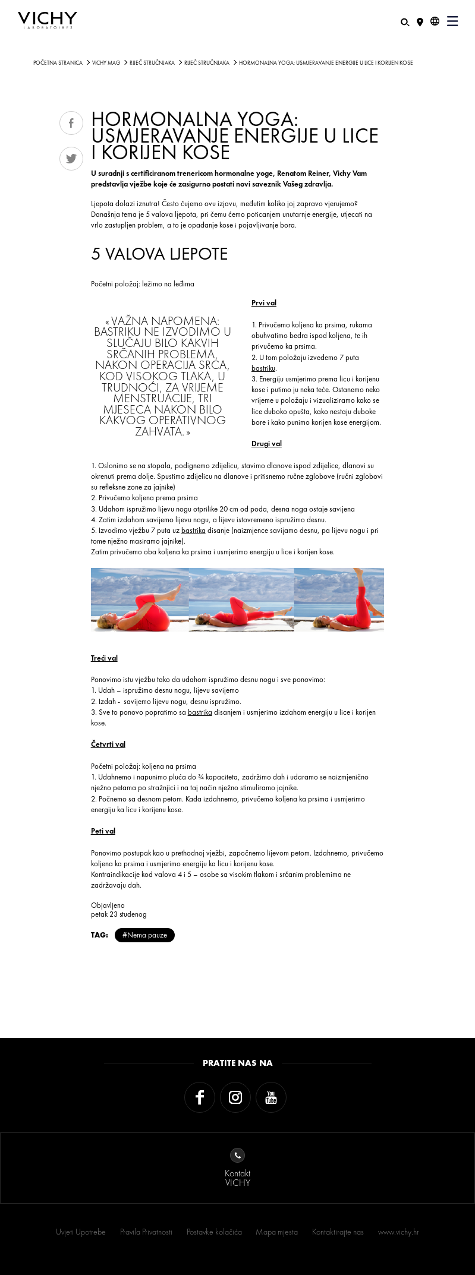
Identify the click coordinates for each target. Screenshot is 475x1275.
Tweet (71, 158)
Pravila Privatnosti (146, 1231)
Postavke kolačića (214, 1231)
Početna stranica (58, 63)
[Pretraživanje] (405, 21)
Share (71, 123)
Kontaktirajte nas (338, 1231)
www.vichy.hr (398, 1231)
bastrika (193, 530)
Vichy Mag (106, 63)
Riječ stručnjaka (152, 63)
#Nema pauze (144, 935)
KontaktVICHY (237, 1168)
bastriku (263, 368)
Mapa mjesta (277, 1231)
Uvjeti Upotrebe (81, 1231)
